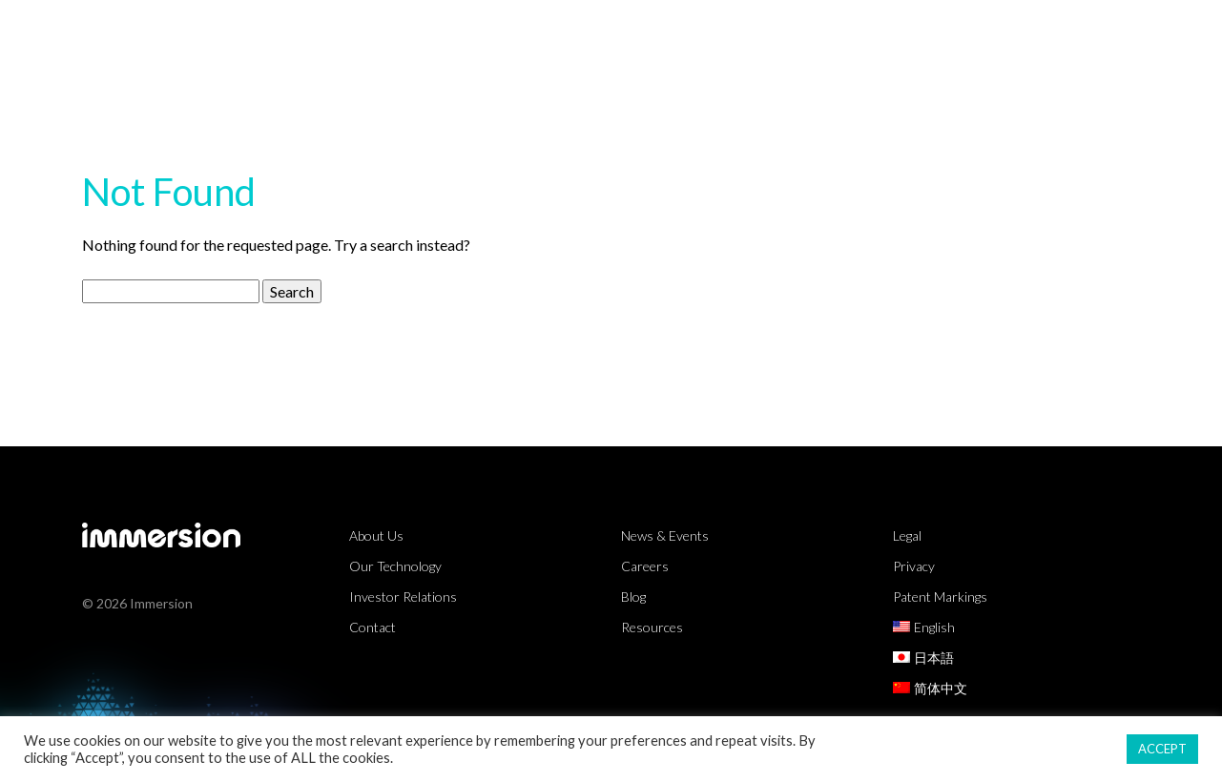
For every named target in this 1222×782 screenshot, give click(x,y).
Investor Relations (403, 596)
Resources (868, 33)
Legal (907, 535)
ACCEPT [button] (1162, 748)
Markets (599, 33)
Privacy (914, 566)
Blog (633, 596)
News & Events (665, 535)
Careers (645, 566)
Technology (729, 33)
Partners (990, 33)
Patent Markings (940, 596)
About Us (1109, 33)
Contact (372, 627)
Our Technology (395, 566)
